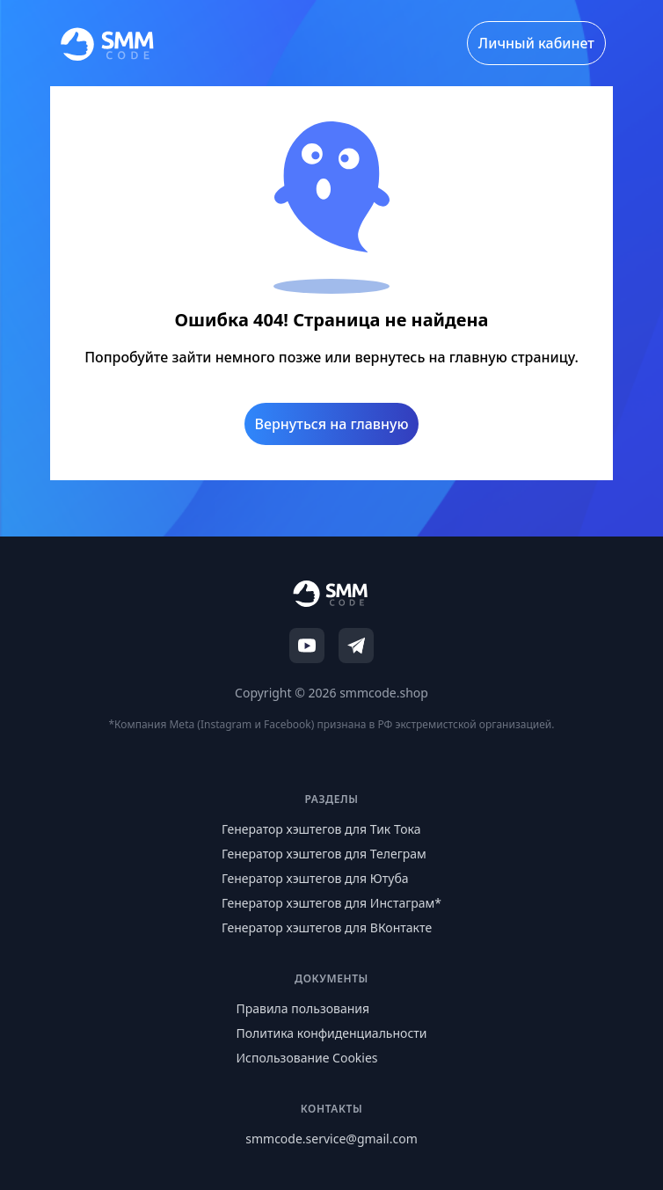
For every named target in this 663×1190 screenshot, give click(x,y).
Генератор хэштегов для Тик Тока (321, 829)
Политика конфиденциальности (331, 1033)
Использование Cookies (306, 1057)
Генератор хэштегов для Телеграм (324, 853)
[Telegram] (356, 645)
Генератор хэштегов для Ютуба (315, 878)
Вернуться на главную (332, 424)
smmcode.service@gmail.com (331, 1138)
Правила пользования (302, 1008)
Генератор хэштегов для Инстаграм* (331, 902)
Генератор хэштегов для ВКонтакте (327, 927)
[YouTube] (306, 645)
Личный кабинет (536, 43)
